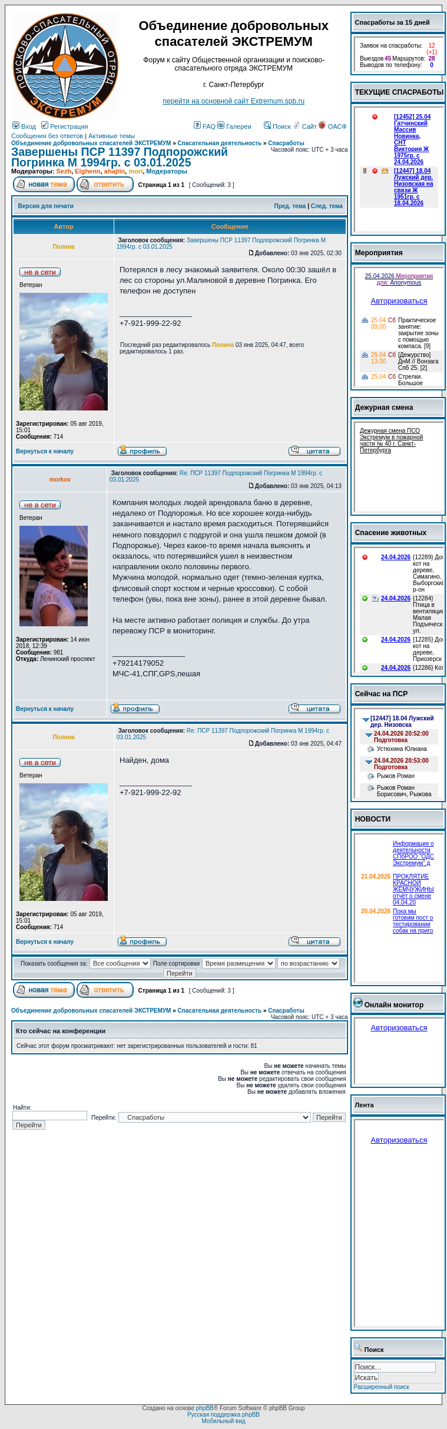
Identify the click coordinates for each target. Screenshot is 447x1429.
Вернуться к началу (45, 451)
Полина (223, 345)
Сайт (306, 126)
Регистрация (64, 126)
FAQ (205, 126)
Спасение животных (391, 533)
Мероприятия (379, 253)
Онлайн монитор (394, 1005)
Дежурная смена (384, 407)
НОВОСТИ (373, 819)
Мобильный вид (223, 1421)
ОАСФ (332, 126)
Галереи (234, 126)
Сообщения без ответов (47, 135)
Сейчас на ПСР (381, 694)
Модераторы (166, 171)
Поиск (277, 126)
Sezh (63, 171)
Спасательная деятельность (220, 143)
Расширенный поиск (381, 1387)
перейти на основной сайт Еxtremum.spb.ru (233, 101)
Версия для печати (46, 206)
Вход (24, 126)
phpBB (205, 1408)
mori (135, 171)
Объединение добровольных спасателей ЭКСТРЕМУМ (91, 143)
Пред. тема (290, 206)
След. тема (327, 206)
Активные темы (111, 135)
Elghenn (87, 171)
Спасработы (286, 143)
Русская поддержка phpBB (223, 1414)
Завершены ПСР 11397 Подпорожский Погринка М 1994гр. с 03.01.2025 (119, 157)
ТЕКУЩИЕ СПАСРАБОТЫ (399, 92)
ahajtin (114, 171)
